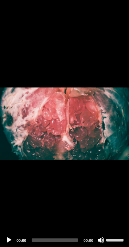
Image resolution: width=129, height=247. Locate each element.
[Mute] (100, 240)
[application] (64, 123)
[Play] (9, 240)
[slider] (55, 240)
